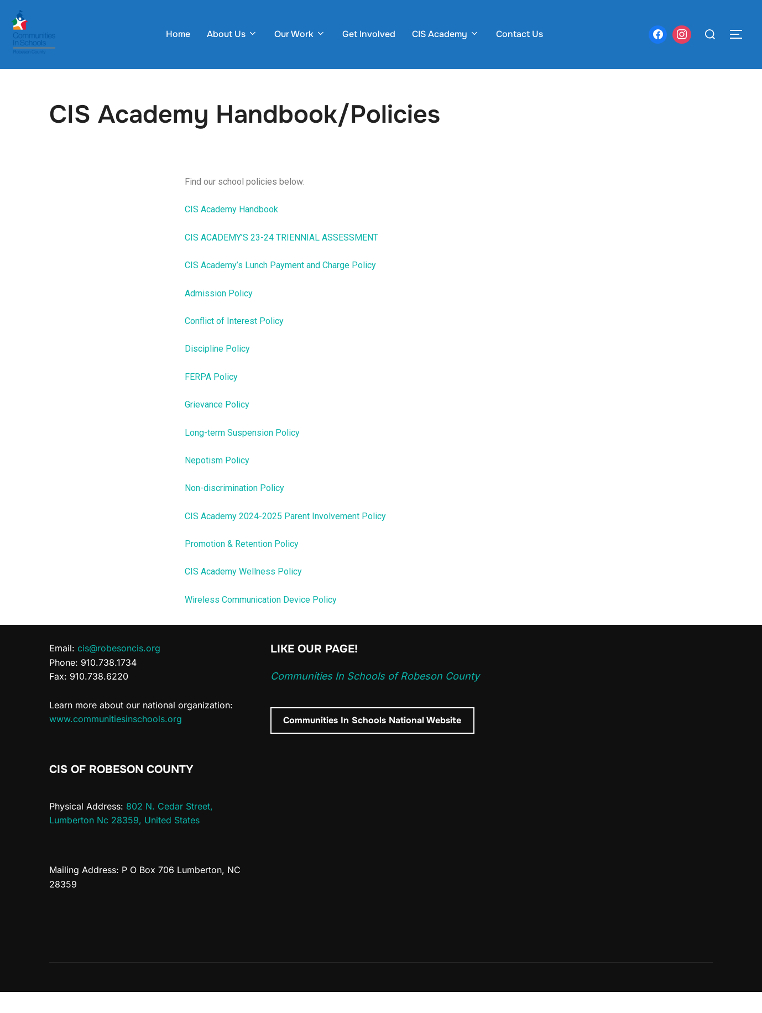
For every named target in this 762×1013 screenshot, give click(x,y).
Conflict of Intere (217, 342)
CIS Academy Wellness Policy (243, 593)
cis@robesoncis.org (118, 669)
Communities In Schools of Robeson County (374, 697)
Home (178, 34)
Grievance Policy (217, 426)
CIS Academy (445, 34)
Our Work (300, 34)
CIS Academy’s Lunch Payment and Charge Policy (280, 286)
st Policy (266, 342)
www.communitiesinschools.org (115, 740)
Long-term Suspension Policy (242, 453)
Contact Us (519, 34)
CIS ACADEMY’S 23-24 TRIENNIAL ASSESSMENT (281, 259)
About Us (232, 34)
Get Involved (368, 34)
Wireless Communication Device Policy (261, 621)
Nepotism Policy (217, 482)
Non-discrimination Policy (234, 509)
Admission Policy (219, 314)
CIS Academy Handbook (231, 231)
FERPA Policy (211, 398)
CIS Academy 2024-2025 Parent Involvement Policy (285, 537)
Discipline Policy (217, 370)
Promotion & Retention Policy (242, 565)
